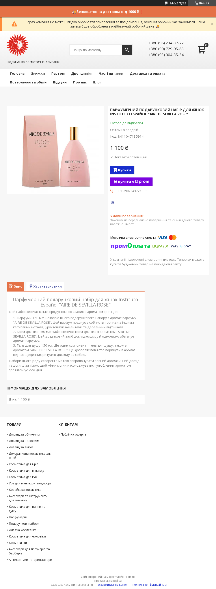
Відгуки (60, 82)
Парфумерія (18, 517)
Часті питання (111, 73)
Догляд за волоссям (24, 441)
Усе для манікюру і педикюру (30, 483)
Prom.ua (130, 577)
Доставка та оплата (147, 73)
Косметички (18, 543)
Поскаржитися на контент (113, 585)
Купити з (133, 181)
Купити (124, 170)
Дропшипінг (81, 73)
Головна (17, 73)
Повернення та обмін (28, 82)
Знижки (38, 73)
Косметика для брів (23, 464)
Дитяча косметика (23, 530)
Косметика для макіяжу (26, 470)
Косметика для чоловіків (27, 536)
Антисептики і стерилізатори (30, 560)
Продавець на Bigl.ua (108, 581)
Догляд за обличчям (24, 434)
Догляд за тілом (21, 447)
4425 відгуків (178, 3)
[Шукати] (127, 50)
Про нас (80, 82)
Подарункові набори (24, 523)
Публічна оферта (73, 434)
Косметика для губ (23, 477)
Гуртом (58, 73)
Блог (97, 82)
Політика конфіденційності (150, 585)
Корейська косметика (25, 489)
